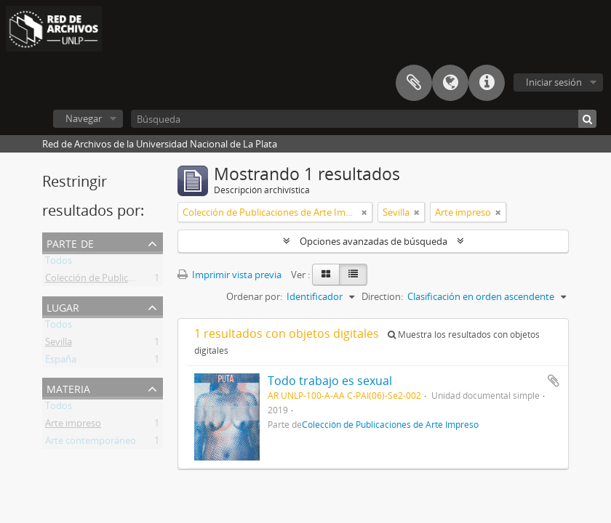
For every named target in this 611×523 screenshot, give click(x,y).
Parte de (70, 242)
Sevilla (58, 344)
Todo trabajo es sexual (330, 381)
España (60, 361)
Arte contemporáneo (90, 443)
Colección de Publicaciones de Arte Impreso (139, 280)
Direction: (382, 296)
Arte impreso (73, 425)
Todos (58, 262)
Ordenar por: (254, 296)
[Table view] (353, 274)
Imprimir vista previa (229, 274)
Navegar (83, 118)
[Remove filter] (364, 212)
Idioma (450, 83)
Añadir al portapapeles (553, 380)
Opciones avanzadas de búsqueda (373, 241)
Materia (68, 387)
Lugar (63, 306)
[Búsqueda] (363, 119)
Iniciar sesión (554, 82)
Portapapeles (414, 83)
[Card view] (326, 274)
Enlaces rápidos (486, 83)
